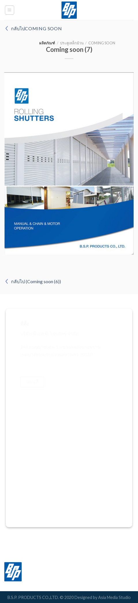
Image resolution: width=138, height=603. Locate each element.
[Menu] (9, 10)
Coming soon (101, 43)
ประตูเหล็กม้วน (72, 43)
